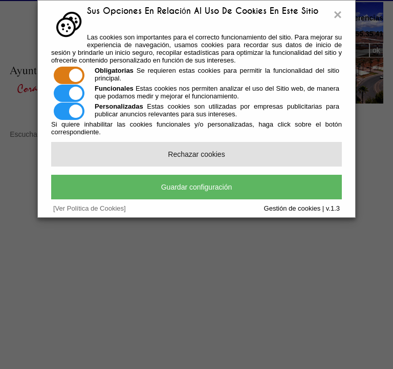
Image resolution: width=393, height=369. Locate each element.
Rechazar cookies (196, 154)
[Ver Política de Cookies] (89, 208)
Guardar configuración (196, 187)
